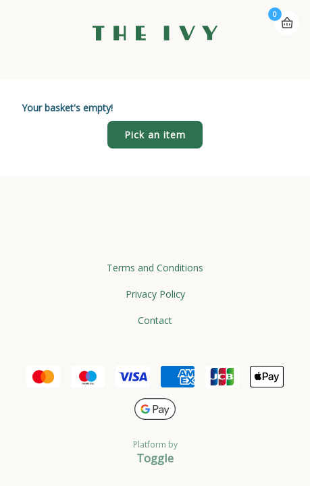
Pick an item (155, 134)
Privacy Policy (155, 294)
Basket (287, 23)
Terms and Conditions (155, 267)
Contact (155, 320)
